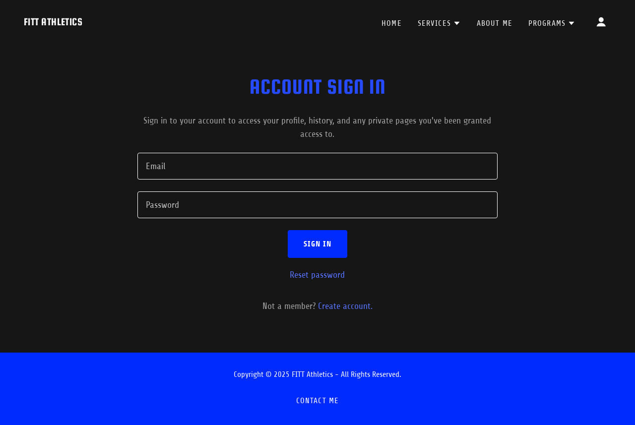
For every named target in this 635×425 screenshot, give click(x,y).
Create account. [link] (345, 306)
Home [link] (391, 23)
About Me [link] (494, 23)
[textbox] (317, 166)
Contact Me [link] (317, 400)
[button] (439, 23)
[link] (53, 22)
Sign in (318, 243)
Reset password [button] (317, 275)
